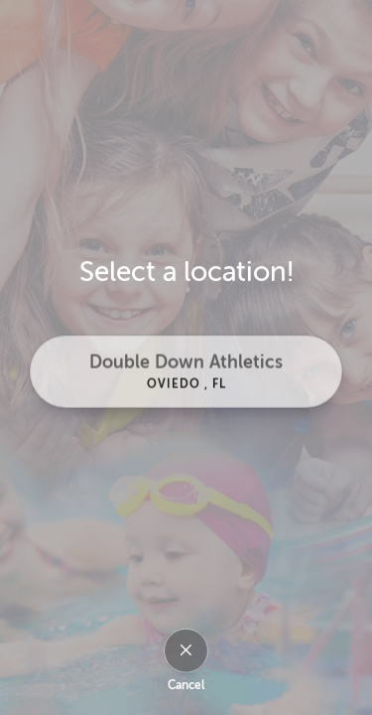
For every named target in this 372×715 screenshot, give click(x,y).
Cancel (186, 685)
